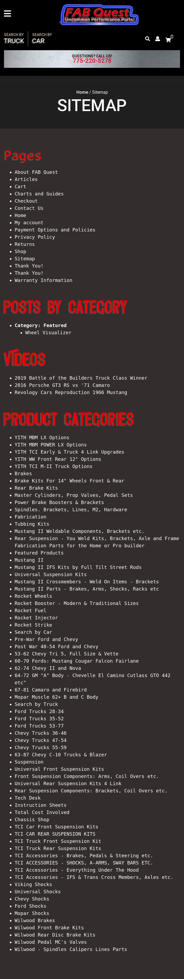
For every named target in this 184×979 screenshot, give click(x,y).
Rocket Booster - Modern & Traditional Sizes (77, 603)
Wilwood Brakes (35, 920)
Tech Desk (28, 798)
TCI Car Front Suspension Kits (56, 826)
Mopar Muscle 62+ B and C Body (56, 697)
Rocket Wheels (33, 596)
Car (42, 39)
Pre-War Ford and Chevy (46, 639)
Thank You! (29, 266)
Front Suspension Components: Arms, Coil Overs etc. (87, 776)
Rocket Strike (33, 625)
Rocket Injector (36, 617)
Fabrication (30, 517)
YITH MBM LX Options (42, 437)
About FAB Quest (36, 172)
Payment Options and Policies (55, 230)
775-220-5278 (92, 61)
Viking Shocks (33, 884)
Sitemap (25, 258)
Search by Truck (36, 704)
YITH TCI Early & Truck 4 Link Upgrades (69, 452)
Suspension (29, 762)
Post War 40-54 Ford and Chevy (56, 646)
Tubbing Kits (32, 524)
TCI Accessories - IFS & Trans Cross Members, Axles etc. (94, 877)
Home (82, 92)
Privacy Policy (35, 237)
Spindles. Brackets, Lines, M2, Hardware (71, 509)
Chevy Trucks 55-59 (41, 747)
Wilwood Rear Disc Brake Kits (55, 935)
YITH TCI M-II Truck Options (54, 466)
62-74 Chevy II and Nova (48, 668)
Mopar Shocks (32, 913)
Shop (20, 251)
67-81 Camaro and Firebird (51, 690)
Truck (14, 39)
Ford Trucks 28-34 (39, 711)
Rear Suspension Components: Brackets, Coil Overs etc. (91, 790)
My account (29, 222)
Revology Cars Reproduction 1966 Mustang (71, 392)
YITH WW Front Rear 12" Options (58, 459)
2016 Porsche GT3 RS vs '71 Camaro (62, 385)
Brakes (23, 473)
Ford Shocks (30, 906)
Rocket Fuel (30, 610)
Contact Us (29, 208)
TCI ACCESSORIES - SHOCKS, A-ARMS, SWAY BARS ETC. (84, 863)
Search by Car (33, 632)
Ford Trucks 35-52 (39, 718)
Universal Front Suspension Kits (59, 769)
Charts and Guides (39, 193)
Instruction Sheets (41, 805)
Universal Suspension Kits (51, 574)
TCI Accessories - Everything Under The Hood (77, 870)
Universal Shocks (38, 891)
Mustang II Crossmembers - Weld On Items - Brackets (87, 581)
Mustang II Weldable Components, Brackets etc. (80, 531)
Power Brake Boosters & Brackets (59, 502)
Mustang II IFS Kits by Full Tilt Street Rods (78, 567)
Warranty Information (43, 280)
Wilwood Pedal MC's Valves (51, 942)
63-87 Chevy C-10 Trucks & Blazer (61, 754)
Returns (25, 244)
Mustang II (29, 560)
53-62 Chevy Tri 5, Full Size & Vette (66, 653)
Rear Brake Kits (36, 488)
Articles (26, 179)
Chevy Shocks (32, 899)
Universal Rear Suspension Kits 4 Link (68, 783)
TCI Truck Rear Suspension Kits (58, 848)
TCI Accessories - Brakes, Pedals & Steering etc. (84, 855)
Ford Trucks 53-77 (39, 726)
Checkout (26, 201)
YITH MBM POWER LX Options (51, 444)
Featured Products (39, 553)
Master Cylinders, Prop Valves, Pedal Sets (74, 495)
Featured (55, 325)
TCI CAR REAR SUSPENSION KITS (55, 834)
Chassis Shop (32, 819)
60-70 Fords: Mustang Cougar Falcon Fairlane (77, 661)
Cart (20, 186)
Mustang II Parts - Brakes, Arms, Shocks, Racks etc (87, 589)
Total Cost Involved (42, 812)
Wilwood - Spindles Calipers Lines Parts (71, 949)
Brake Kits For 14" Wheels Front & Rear (69, 480)
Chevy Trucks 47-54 (41, 740)
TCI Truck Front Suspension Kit (58, 841)
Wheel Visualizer (48, 332)
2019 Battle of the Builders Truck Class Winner (81, 378)
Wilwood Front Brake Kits (49, 927)
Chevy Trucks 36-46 (41, 733)
